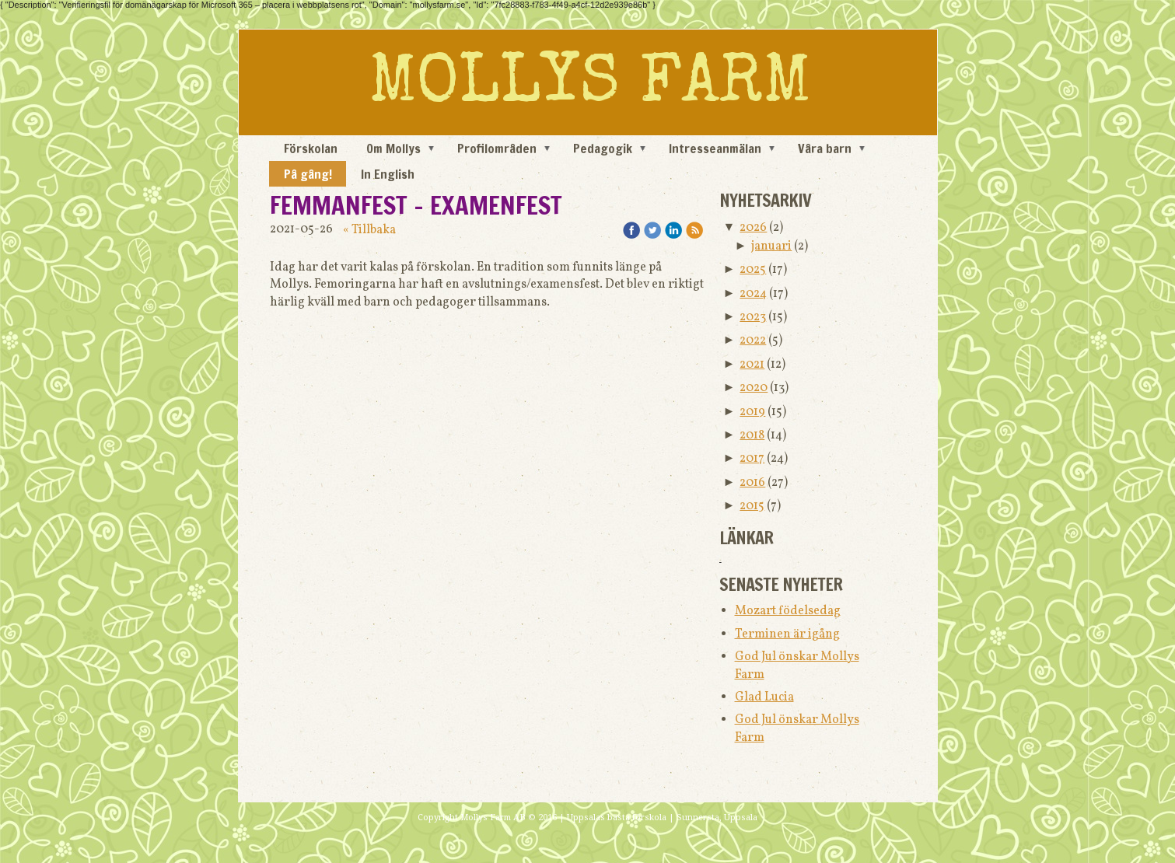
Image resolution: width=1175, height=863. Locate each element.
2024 (753, 293)
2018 (752, 435)
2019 (752, 412)
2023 (753, 317)
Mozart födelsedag (788, 611)
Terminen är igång (787, 634)
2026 (753, 227)
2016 (752, 482)
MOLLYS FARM (590, 86)
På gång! (308, 174)
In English (387, 174)
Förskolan (310, 148)
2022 (753, 340)
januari (771, 246)
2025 (753, 269)
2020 (754, 388)
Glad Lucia (764, 697)
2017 (752, 458)
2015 (752, 506)
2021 (752, 364)
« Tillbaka (369, 230)
